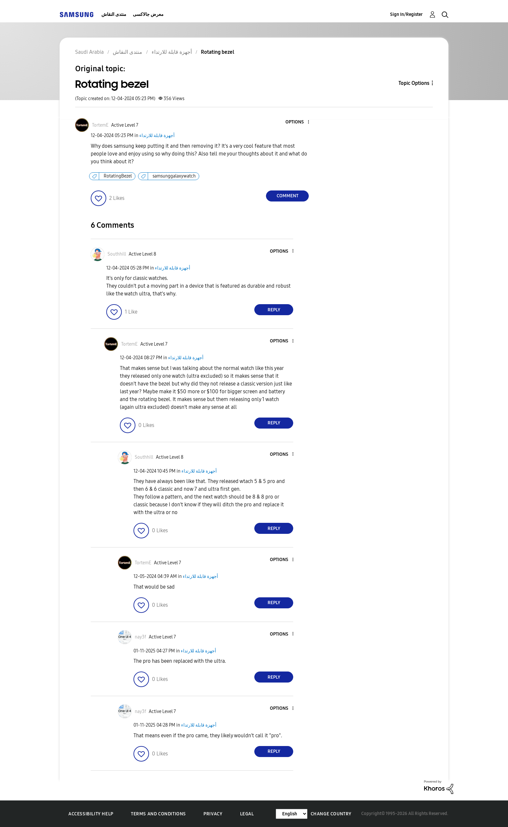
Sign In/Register (406, 14)
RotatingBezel (118, 176)
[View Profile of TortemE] (100, 125)
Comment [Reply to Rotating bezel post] (287, 196)
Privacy (212, 814)
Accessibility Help (90, 814)
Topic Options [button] (413, 83)
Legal (247, 814)
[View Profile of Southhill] (117, 254)
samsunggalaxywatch (174, 176)
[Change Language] (291, 814)
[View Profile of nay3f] (140, 637)
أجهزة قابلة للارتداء (157, 135)
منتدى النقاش (113, 14)
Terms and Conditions (158, 814)
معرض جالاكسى (148, 14)
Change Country (331, 814)
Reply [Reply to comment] (274, 310)
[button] (297, 122)
